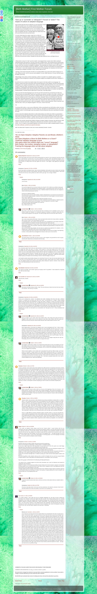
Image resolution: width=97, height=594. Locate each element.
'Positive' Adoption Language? (73, 147)
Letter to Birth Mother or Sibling (73, 144)
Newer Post (18, 581)
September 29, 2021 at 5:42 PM (33, 276)
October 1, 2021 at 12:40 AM (30, 185)
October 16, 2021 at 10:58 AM (36, 478)
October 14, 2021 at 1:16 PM (30, 441)
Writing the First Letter (71, 146)
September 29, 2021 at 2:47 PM (33, 155)
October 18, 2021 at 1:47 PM (33, 485)
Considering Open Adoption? (73, 143)
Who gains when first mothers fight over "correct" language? (36, 142)
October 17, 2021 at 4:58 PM (26, 495)
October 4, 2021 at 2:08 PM (31, 398)
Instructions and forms (71, 157)
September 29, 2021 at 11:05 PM (37, 315)
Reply (19, 164)
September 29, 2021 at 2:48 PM (30, 168)
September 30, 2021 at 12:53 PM (34, 325)
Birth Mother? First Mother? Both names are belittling (74, 121)
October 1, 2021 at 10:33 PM (34, 235)
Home (40, 581)
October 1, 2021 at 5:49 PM (29, 217)
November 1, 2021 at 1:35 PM (33, 512)
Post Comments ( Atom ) (26, 583)
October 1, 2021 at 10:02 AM (36, 208)
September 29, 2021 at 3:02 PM (30, 246)
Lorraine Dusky (25, 208)
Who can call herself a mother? (73, 113)
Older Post (61, 581)
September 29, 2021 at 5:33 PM (33, 179)
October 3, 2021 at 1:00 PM (35, 342)
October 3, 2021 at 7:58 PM (35, 387)
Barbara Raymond (22, 155)
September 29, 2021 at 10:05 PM (30, 297)
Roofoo (51, 588)
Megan (19, 426)
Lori (19, 495)
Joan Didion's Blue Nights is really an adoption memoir (74, 124)
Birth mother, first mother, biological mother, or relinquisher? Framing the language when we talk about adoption (36, 145)
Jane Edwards (25, 235)
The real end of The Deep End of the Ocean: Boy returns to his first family (74, 116)
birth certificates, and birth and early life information (28, 124)
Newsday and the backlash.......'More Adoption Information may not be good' (73, 109)
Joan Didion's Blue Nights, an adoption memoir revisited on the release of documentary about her (74, 128)
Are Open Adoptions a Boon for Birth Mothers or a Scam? (35, 138)
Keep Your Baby (70, 141)
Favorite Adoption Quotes (72, 151)
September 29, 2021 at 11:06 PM (37, 285)
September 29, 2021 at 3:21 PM (31, 267)
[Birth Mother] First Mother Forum (34, 9)
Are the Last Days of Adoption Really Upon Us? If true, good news (74, 132)
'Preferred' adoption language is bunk (28, 140)
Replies (21, 177)
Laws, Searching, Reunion (72, 139)
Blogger (59, 588)
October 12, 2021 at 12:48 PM (28, 426)
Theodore (20, 366)
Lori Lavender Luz (22, 276)
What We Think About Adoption (73, 149)
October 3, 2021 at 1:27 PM (28, 366)
